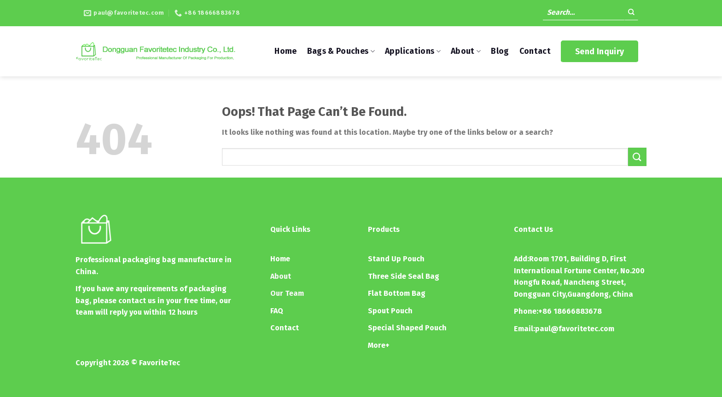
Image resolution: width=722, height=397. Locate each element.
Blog (500, 51)
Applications (413, 51)
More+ (379, 345)
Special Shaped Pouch (407, 327)
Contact (535, 51)
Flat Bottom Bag (396, 293)
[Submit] (631, 13)
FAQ (276, 310)
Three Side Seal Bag (403, 276)
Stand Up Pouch (396, 258)
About (466, 51)
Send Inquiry (599, 51)
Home (285, 51)
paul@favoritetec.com (574, 328)
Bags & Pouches (341, 51)
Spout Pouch (390, 310)
